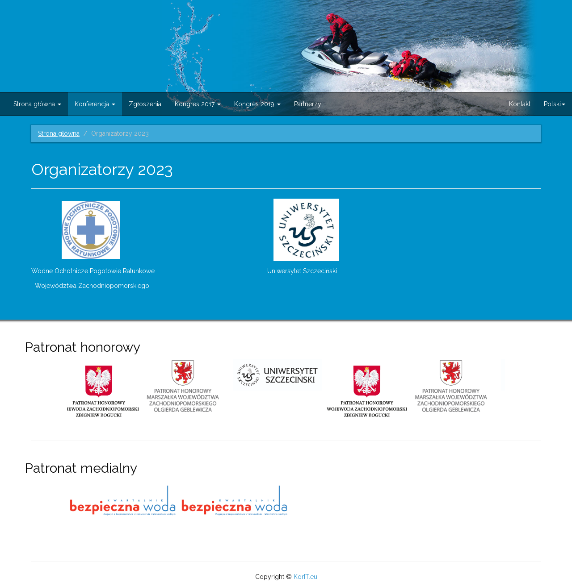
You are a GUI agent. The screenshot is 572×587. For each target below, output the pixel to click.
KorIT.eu (305, 576)
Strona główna (59, 133)
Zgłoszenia (145, 104)
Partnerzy (307, 104)
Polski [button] (554, 104)
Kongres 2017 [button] (198, 104)
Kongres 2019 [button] (257, 104)
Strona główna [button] (37, 104)
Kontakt (519, 104)
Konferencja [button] (95, 104)
